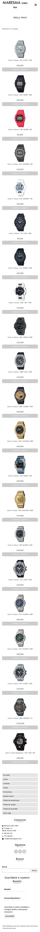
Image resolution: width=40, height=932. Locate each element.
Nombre (7, 889)
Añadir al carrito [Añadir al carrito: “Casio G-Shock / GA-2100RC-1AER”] (20, 277)
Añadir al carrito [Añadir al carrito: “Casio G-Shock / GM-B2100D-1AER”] (20, 554)
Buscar (4, 867)
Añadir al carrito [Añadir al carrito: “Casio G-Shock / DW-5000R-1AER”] (20, 104)
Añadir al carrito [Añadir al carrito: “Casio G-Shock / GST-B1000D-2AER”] (20, 623)
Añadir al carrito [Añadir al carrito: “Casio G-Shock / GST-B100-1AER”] (20, 589)
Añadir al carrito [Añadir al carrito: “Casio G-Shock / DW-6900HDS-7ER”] (20, 208)
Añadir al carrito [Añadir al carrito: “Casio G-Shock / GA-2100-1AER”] (20, 242)
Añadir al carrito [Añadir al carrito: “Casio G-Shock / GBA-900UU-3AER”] (20, 346)
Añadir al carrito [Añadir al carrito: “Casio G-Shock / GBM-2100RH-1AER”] (20, 416)
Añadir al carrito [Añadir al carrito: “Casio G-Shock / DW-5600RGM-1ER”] (20, 173)
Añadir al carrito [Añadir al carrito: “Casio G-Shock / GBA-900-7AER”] (20, 312)
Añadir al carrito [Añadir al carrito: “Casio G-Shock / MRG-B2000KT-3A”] (20, 727)
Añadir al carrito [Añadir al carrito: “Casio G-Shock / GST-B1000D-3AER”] (20, 658)
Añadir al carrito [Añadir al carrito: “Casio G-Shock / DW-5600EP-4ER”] (20, 139)
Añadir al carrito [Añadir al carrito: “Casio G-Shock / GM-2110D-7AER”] (20, 69)
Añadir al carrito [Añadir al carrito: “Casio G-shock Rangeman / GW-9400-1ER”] (20, 762)
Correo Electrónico (12, 898)
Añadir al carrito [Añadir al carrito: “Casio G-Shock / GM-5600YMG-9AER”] (20, 520)
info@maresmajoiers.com (12, 839)
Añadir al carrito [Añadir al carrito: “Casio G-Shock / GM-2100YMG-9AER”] (20, 450)
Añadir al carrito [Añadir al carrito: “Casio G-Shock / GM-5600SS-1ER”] (20, 485)
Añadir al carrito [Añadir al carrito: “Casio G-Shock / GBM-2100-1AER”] (20, 381)
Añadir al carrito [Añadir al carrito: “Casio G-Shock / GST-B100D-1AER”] (20, 693)
